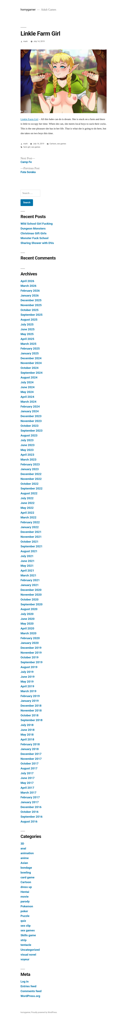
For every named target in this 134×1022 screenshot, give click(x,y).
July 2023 (27, 440)
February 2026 (30, 290)
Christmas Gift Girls (34, 233)
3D (22, 843)
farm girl (26, 147)
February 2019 (30, 696)
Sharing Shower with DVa (37, 243)
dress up (26, 887)
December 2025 (31, 300)
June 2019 (28, 676)
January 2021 (30, 585)
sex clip (26, 925)
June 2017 (28, 778)
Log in (25, 981)
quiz (23, 920)
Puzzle (25, 916)
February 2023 (30, 464)
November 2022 (31, 479)
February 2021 (30, 580)
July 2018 (27, 725)
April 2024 (27, 397)
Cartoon (53, 144)
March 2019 (28, 691)
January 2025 (30, 353)
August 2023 (29, 435)
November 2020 (31, 594)
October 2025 (29, 310)
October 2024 (29, 368)
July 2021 (27, 556)
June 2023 (28, 445)
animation (27, 853)
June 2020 (28, 619)
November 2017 (31, 758)
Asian (24, 863)
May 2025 (27, 334)
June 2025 (28, 329)
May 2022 (27, 508)
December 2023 (31, 416)
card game (27, 877)
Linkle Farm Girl (29, 119)
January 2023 (30, 469)
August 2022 (29, 493)
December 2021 (31, 532)
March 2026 (28, 285)
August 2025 (29, 319)
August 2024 (29, 377)
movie (25, 896)
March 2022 (28, 517)
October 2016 (29, 811)
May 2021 (27, 565)
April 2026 (27, 281)
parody (25, 901)
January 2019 (30, 700)
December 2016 (31, 807)
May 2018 (27, 734)
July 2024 (27, 382)
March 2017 (28, 792)
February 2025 (30, 348)
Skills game (28, 935)
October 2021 (29, 541)
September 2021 (31, 546)
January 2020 (30, 643)
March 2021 (28, 575)
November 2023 (31, 421)
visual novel (28, 954)
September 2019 (31, 662)
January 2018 (30, 749)
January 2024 (30, 411)
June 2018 (28, 730)
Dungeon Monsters (33, 228)
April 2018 (27, 739)
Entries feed (28, 986)
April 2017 (27, 787)
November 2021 (31, 536)
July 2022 (27, 498)
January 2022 (30, 527)
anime (25, 858)
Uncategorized (30, 949)
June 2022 (28, 503)
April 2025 (27, 339)
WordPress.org (30, 996)
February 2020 (30, 638)
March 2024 (28, 401)
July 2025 (27, 324)
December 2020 (31, 590)
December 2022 (31, 474)
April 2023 (27, 454)
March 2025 (28, 343)
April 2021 (27, 570)
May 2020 (27, 623)
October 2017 (29, 763)
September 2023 (31, 430)
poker (24, 911)
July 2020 (27, 614)
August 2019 (29, 667)
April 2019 (27, 686)
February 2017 (30, 797)
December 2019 (31, 647)
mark (25, 41)
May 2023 (27, 450)
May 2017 (27, 783)
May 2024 (27, 392)
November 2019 (31, 652)
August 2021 (29, 551)
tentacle (26, 945)
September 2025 (31, 314)
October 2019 (29, 657)
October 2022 (29, 483)
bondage (26, 867)
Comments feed (31, 991)
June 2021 (28, 561)
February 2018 (30, 744)
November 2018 (31, 710)
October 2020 (29, 599)
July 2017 (27, 773)
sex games (61, 144)
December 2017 (31, 754)
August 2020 (29, 609)
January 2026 (30, 295)
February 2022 (30, 522)
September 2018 (31, 720)
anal (23, 848)
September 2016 (31, 816)
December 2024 (31, 358)
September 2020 (31, 604)
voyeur (25, 959)
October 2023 (29, 425)
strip (24, 940)
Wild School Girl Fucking (37, 223)
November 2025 (31, 305)
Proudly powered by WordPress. (44, 1012)
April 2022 (27, 512)
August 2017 (29, 768)
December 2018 (31, 705)
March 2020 (28, 633)
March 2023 (28, 459)
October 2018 (29, 715)
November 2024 (31, 363)
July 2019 (27, 672)
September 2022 (31, 488)
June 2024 (28, 387)
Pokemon (27, 906)
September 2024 (31, 372)
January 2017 (30, 802)
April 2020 (27, 628)
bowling (26, 872)
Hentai (25, 892)
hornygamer (28, 9)
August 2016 (29, 821)
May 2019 (27, 681)
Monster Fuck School (34, 238)
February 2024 (30, 406)
